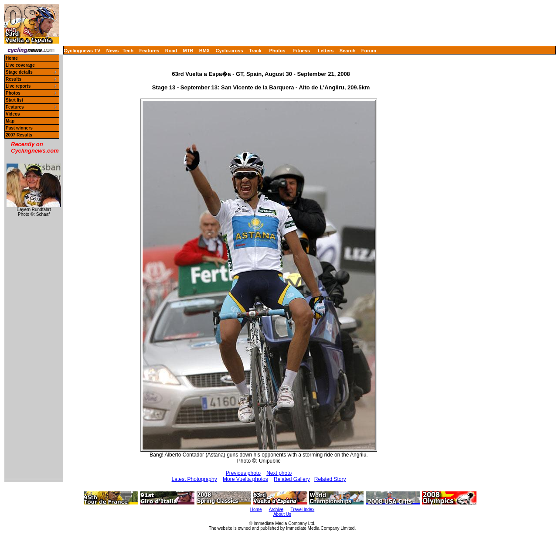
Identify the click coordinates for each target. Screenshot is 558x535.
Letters (326, 50)
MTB (188, 50)
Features (150, 50)
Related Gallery (292, 479)
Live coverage (20, 65)
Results (13, 79)
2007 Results (19, 135)
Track (255, 50)
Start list (14, 100)
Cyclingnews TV (82, 50)
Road (171, 50)
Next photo (279, 473)
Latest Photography (194, 479)
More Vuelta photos (245, 479)
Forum (368, 50)
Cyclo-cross (229, 50)
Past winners (19, 128)
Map (10, 121)
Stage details (19, 72)
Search (348, 50)
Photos (277, 50)
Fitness (301, 50)
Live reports (18, 86)
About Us (282, 514)
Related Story (330, 479)
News (112, 50)
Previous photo (243, 473)
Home (12, 58)
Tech (127, 50)
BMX (204, 50)
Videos (13, 114)
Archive (276, 509)
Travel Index (303, 509)
